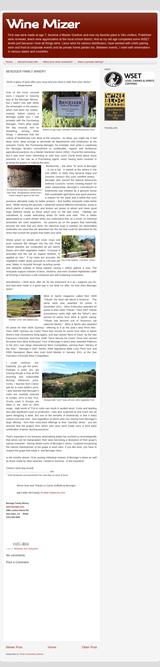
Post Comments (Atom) (31, 654)
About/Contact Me (28, 61)
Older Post (89, 647)
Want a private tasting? (91, 61)
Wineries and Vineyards (26, 548)
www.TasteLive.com (54, 492)
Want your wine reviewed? (58, 61)
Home (9, 61)
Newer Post (14, 647)
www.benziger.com (15, 507)
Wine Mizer (43, 24)
